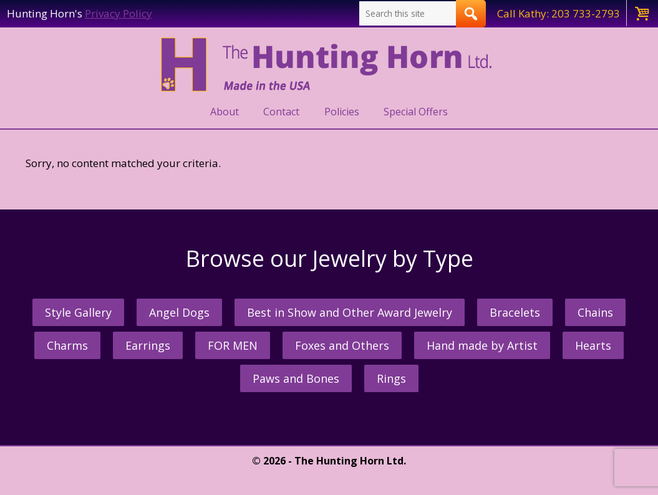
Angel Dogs (179, 312)
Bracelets (515, 312)
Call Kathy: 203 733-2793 (558, 13)
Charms (67, 345)
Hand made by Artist (482, 345)
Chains (595, 312)
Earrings (147, 345)
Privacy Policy (118, 13)
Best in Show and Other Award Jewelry (349, 312)
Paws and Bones (296, 378)
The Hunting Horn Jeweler (329, 65)
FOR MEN (233, 345)
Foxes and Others (342, 345)
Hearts (593, 345)
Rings (391, 378)
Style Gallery (78, 312)
